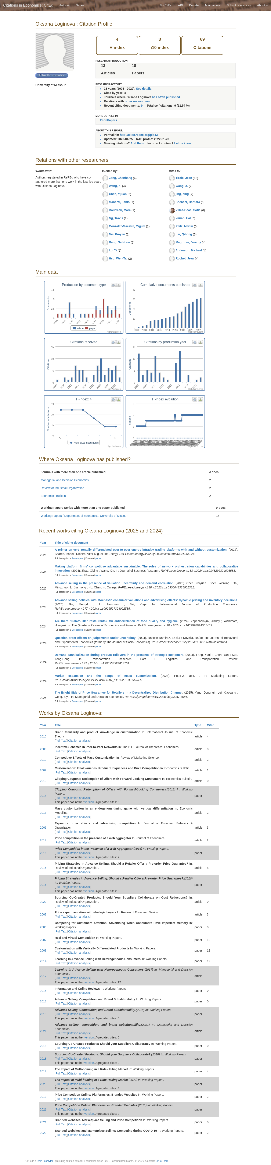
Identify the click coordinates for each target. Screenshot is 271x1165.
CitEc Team (161, 1160)
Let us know (182, 143)
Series (80, 5)
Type (200, 725)
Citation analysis (79, 740)
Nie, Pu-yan (117, 234)
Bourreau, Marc (120, 210)
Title (60, 725)
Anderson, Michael (189, 250)
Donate (194, 5)
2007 (43, 940)
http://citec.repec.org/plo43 (139, 135)
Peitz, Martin (184, 226)
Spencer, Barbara (188, 202)
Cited (212, 725)
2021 (43, 1031)
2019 (43, 781)
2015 (43, 990)
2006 (43, 927)
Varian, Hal (183, 218)
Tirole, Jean (184, 178)
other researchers (137, 101)
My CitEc (166, 5)
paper (98, 558)
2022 (43, 1132)
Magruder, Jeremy (188, 242)
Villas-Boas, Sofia (188, 210)
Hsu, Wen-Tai (118, 258)
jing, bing (182, 194)
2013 (43, 812)
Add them (137, 143)
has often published (166, 97)
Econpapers (77, 558)
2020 (43, 901)
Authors (64, 5)
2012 (43, 759)
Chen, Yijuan (118, 194)
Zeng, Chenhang (120, 178)
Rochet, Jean (185, 258)
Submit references (239, 5)
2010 (43, 736)
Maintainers (212, 5)
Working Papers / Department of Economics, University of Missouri (84, 515)
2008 (43, 914)
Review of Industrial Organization (62, 488)
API (180, 5)
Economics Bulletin (53, 495)
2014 (43, 961)
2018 (43, 795)
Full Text (60, 740)
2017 (43, 976)
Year (45, 542)
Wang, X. (115, 186)
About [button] (262, 5)
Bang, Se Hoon (119, 242)
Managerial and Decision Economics (65, 480)
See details (143, 88)
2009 (43, 749)
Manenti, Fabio (119, 202)
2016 (43, 853)
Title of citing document (73, 542)
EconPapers (108, 120)
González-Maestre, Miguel (127, 226)
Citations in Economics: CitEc (28, 5)
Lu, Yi (113, 250)
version (89, 802)
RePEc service (45, 1160)
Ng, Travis (116, 218)
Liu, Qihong (184, 234)
